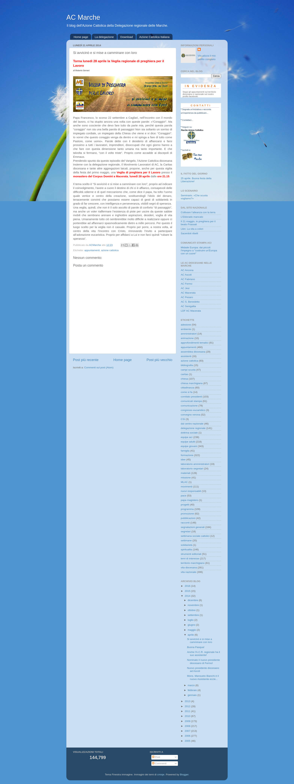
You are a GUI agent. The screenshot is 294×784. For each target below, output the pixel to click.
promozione (187, 513)
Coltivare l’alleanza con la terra (198, 212)
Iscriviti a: (186, 150)
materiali (185, 473)
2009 (188, 721)
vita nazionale (188, 572)
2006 (188, 735)
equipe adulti (188, 441)
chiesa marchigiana (191, 383)
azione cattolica (109, 250)
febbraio (193, 690)
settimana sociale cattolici (195, 536)
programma (187, 509)
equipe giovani (189, 446)
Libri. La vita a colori (192, 228)
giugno (192, 624)
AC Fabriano (188, 279)
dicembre (193, 600)
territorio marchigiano (193, 563)
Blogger (184, 774)
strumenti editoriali (191, 554)
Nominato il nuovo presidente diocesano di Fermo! (203, 661)
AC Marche (83, 17)
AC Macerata (188, 292)
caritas (184, 374)
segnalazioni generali (193, 527)
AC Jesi (185, 288)
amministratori (189, 333)
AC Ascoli (186, 274)
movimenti (186, 486)
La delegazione (104, 37)
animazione (187, 338)
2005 (188, 740)
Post (156, 757)
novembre (194, 605)
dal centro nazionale (192, 423)
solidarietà (186, 545)
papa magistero (189, 500)
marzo (191, 685)
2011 (188, 711)
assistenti (186, 356)
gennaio (192, 695)
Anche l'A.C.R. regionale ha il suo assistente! (203, 653)
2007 (188, 731)
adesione (186, 324)
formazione (187, 455)
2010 (188, 716)
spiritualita (186, 549)
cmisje (160, 774)
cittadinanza (187, 387)
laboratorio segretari (192, 468)
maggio (192, 629)
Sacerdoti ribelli (189, 233)
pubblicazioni (188, 518)
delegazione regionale (193, 428)
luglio (191, 620)
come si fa (186, 392)
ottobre (192, 610)
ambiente (186, 329)
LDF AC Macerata (191, 310)
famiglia (185, 450)
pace (183, 495)
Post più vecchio (159, 360)
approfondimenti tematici (194, 342)
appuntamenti (92, 250)
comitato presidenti (191, 396)
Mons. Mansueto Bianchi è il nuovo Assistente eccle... (203, 677)
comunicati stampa (191, 401)
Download (126, 37)
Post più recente (86, 360)
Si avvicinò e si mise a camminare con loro (199, 641)
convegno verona (190, 414)
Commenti (159, 763)
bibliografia (187, 365)
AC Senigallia (188, 306)
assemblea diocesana (193, 351)
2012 (188, 706)
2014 (188, 595)
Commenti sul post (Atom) (98, 367)
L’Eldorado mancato (192, 216)
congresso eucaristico (193, 410)
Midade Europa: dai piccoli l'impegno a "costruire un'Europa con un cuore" (199, 250)
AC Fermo (186, 283)
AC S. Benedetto (190, 301)
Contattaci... (187, 120)
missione (186, 477)
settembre (194, 615)
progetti (185, 504)
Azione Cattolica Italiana (154, 37)
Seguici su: (187, 127)
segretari (186, 531)
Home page (81, 37)
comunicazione (189, 405)
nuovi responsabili (191, 491)
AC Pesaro (187, 297)
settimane (186, 540)
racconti (185, 522)
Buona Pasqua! (195, 647)
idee (183, 459)
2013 (188, 701)
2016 (188, 586)
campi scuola (188, 369)
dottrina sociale (189, 432)
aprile (191, 634)
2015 (188, 591)
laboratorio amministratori (195, 464)
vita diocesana (189, 567)
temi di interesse (190, 558)
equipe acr (187, 437)
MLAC (184, 482)
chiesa (184, 378)
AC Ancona (187, 270)
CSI (183, 419)
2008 (188, 726)
